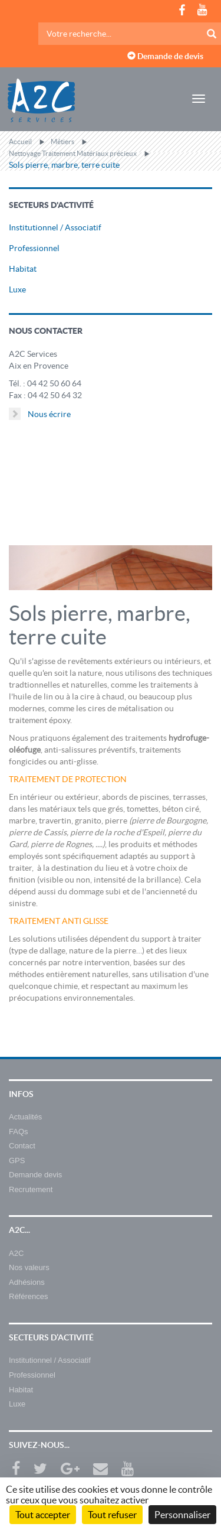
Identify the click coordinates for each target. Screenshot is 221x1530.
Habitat (23, 269)
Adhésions (27, 1282)
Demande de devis (165, 56)
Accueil (20, 141)
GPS (17, 1160)
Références (28, 1296)
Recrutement (30, 1189)
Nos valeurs (29, 1267)
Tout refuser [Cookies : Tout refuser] (112, 1514)
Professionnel (34, 248)
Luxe (17, 289)
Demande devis (35, 1174)
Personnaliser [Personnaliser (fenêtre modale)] (182, 1514)
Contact (22, 1145)
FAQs (18, 1131)
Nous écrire (40, 414)
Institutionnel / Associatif (55, 227)
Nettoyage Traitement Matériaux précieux (73, 153)
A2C (16, 1253)
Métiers (62, 141)
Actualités (25, 1116)
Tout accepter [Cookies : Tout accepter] (42, 1514)
